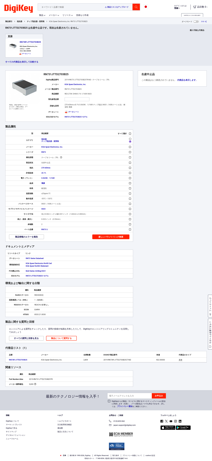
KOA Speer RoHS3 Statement (37, 266)
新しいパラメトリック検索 (110, 237)
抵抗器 (19, 21)
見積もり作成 (82, 15)
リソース (66, 15)
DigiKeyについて (12, 421)
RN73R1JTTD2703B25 (30, 42)
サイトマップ (11, 432)
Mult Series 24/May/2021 (36, 271)
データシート (72, 112)
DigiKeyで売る (11, 428)
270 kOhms (45, 168)
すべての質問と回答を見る (26, 338)
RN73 (43, 152)
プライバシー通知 (124, 406)
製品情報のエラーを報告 (26, 237)
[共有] (204, 21)
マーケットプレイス (14, 425)
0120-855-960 (117, 421)
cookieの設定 (150, 455)
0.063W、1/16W (48, 178)
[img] (18, 9)
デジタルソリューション (15, 435)
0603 (43, 209)
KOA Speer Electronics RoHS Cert (39, 263)
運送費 (60, 428)
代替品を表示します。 (187, 80)
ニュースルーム (12, 439)
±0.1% (43, 173)
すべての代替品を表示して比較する (21, 62)
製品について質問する (61, 338)
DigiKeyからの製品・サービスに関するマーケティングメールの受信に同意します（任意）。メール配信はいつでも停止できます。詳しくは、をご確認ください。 (138, 403)
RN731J (44, 229)
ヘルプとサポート (64, 421)
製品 (41, 15)
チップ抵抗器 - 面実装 (35, 21)
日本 (63, 455)
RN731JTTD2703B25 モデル (76, 117)
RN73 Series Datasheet (35, 258)
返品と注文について (65, 432)
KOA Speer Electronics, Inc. (75, 84)
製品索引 (8, 21)
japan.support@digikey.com (122, 425)
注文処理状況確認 (64, 425)
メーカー (53, 15)
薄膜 (43, 183)
